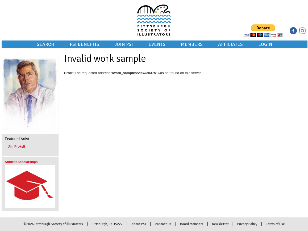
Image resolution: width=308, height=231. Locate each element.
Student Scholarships (21, 162)
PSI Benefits (84, 44)
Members (192, 44)
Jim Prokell (16, 146)
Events (156, 44)
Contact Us (163, 224)
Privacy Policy (247, 224)
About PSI (138, 224)
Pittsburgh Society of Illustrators (154, 12)
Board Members (191, 224)
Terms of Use (275, 224)
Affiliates (230, 44)
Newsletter (220, 224)
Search (45, 44)
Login (265, 44)
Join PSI (124, 44)
